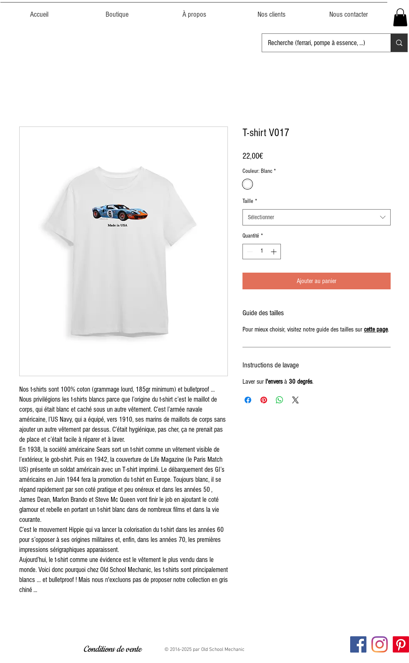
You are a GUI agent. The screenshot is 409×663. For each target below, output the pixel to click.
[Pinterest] (401, 644)
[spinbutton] (261, 251)
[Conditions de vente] (112, 649)
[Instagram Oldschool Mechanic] (379, 644)
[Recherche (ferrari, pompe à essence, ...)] (320, 43)
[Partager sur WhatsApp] (280, 400)
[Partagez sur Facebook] (248, 400)
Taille (249, 201)
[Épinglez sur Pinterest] (264, 400)
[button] (400, 17)
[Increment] (274, 251)
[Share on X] (295, 400)
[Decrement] (249, 251)
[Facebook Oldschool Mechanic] (358, 644)
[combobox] (316, 217)
